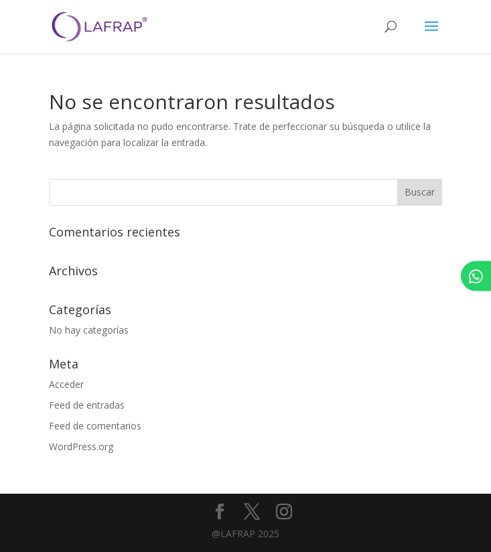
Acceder (66, 384)
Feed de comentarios (95, 425)
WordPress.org (81, 446)
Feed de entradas (87, 405)
